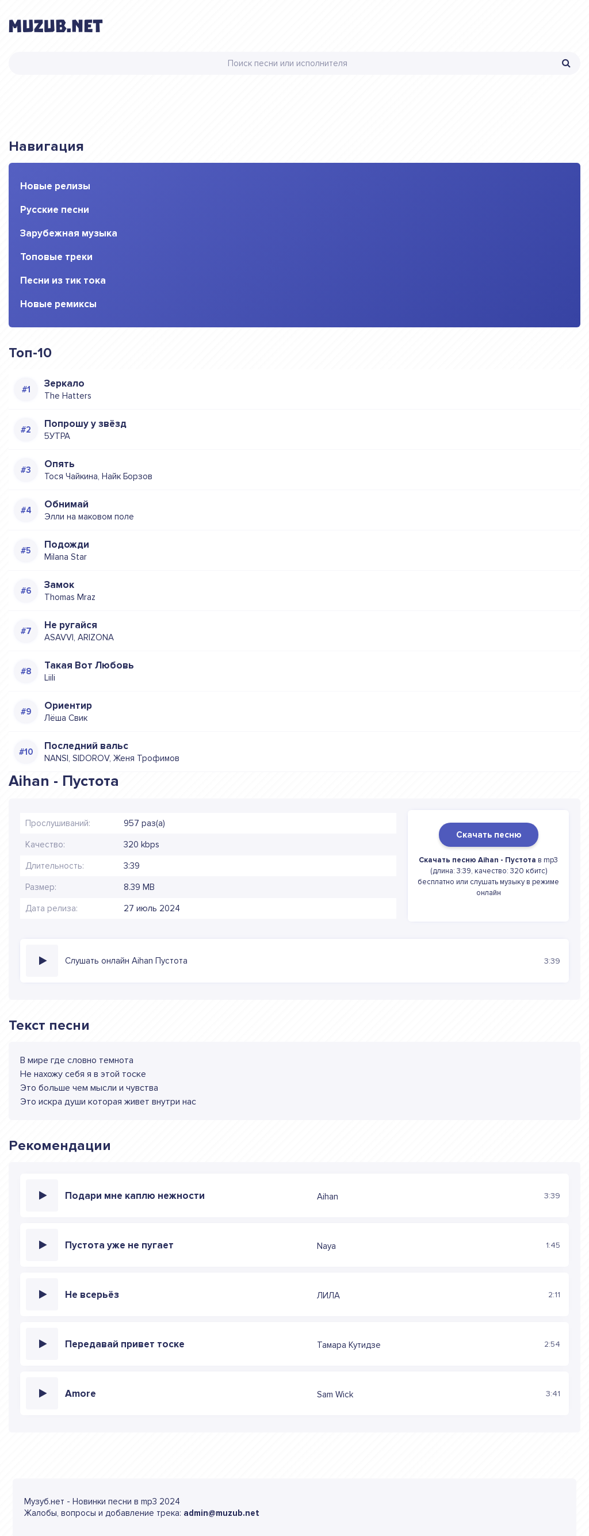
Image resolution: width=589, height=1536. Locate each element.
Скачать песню (488, 835)
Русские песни (54, 210)
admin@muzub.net (221, 1513)
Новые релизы (55, 186)
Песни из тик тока (63, 280)
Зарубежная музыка (68, 233)
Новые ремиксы (58, 304)
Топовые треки (56, 257)
